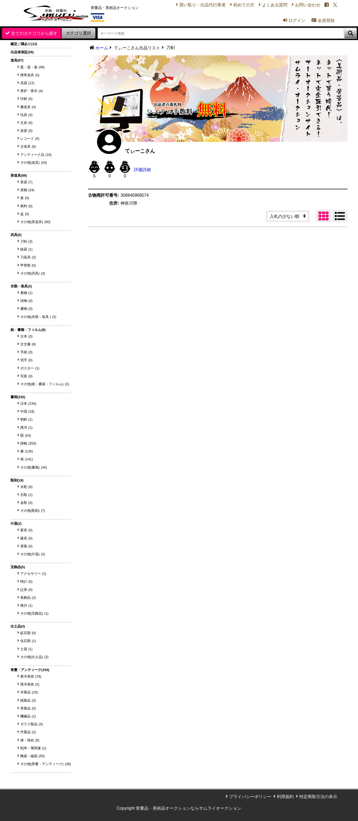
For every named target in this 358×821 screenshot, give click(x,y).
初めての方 (243, 5)
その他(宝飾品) (34, 613)
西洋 (26, 427)
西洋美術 (30, 684)
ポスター (30, 368)
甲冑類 (28, 265)
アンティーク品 (36, 155)
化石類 (28, 641)
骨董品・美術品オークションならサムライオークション (188, 808)
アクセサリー (33, 574)
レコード (30, 139)
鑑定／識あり (24, 44)
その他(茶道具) (35, 222)
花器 (27, 83)
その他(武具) (32, 273)
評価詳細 (142, 169)
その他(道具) (33, 163)
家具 (26, 530)
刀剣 (26, 241)
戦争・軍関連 (33, 748)
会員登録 (323, 20)
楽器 (26, 131)
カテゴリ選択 (78, 33)
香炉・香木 (31, 91)
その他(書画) (33, 467)
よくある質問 (274, 5)
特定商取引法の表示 (318, 796)
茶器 (26, 182)
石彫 (26, 495)
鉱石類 (28, 633)
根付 (26, 605)
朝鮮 (26, 419)
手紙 (26, 352)
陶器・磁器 (32, 756)
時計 (26, 581)
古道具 (28, 146)
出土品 (18, 626)
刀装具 (28, 257)
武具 (16, 235)
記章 (26, 590)
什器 (16, 523)
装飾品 (28, 598)
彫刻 (17, 480)
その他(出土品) (34, 657)
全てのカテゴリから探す (34, 33)
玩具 (26, 115)
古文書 (28, 344)
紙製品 (28, 700)
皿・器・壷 (32, 67)
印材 (26, 99)
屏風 (26, 546)
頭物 (26, 301)
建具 (26, 538)
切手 (26, 360)
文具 (26, 123)
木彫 (26, 487)
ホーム (101, 48)
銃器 (26, 249)
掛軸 (28, 443)
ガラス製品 (31, 724)
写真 (26, 376)
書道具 (28, 107)
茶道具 (19, 175)
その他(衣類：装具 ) (38, 317)
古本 (26, 336)
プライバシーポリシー (250, 796)
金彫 (26, 503)
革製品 (28, 708)
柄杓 (26, 206)
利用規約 (285, 796)
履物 (26, 309)
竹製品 (28, 732)
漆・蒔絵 (30, 740)
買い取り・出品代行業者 (202, 5)
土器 (26, 649)
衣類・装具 (21, 286)
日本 (28, 403)
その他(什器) (32, 554)
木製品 (29, 692)
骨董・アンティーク (30, 670)
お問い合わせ (307, 5)
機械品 (28, 716)
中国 (27, 411)
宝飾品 (18, 567)
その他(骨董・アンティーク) (45, 764)
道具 (17, 60)
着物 (26, 293)
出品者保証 (22, 52)
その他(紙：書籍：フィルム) (44, 384)
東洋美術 (30, 676)
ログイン (294, 20)
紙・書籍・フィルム (28, 330)
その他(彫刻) (32, 511)
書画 (18, 397)
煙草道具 (30, 75)
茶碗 (27, 190)
